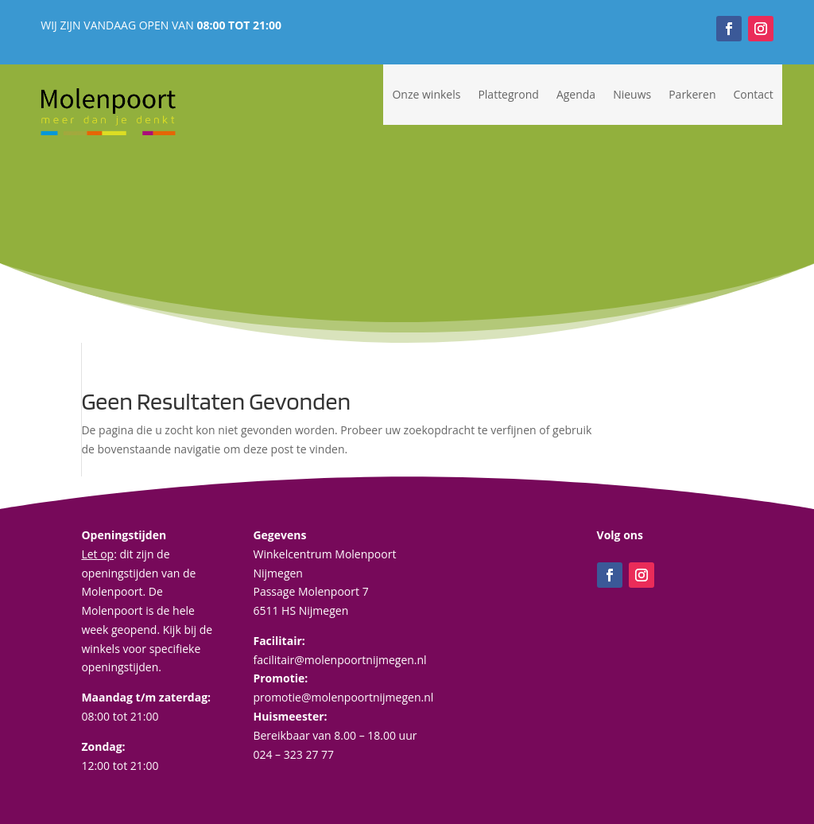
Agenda (575, 94)
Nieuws (632, 94)
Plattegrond (508, 94)
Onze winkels (426, 94)
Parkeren (692, 94)
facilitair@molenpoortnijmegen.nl (339, 659)
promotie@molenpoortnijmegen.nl (343, 697)
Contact (753, 94)
